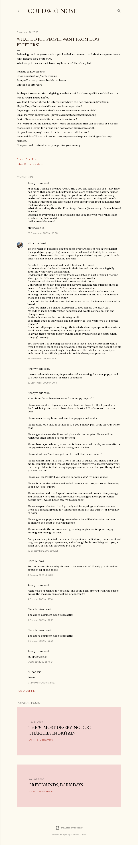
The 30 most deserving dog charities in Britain (60, 730)
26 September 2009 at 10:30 (43, 233)
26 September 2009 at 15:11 (42, 358)
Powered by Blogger (69, 828)
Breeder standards (33, 164)
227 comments (45, 791)
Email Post (31, 159)
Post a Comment (27, 690)
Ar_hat (32, 672)
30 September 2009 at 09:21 (43, 550)
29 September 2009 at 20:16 (42, 382)
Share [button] (20, 159)
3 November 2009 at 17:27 (41, 682)
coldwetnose (52, 11)
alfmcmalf (34, 243)
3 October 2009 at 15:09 (40, 575)
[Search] (119, 10)
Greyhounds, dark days (56, 785)
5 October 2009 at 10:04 (41, 661)
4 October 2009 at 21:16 (40, 599)
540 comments (45, 739)
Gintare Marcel (78, 834)
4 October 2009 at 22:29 (41, 620)
